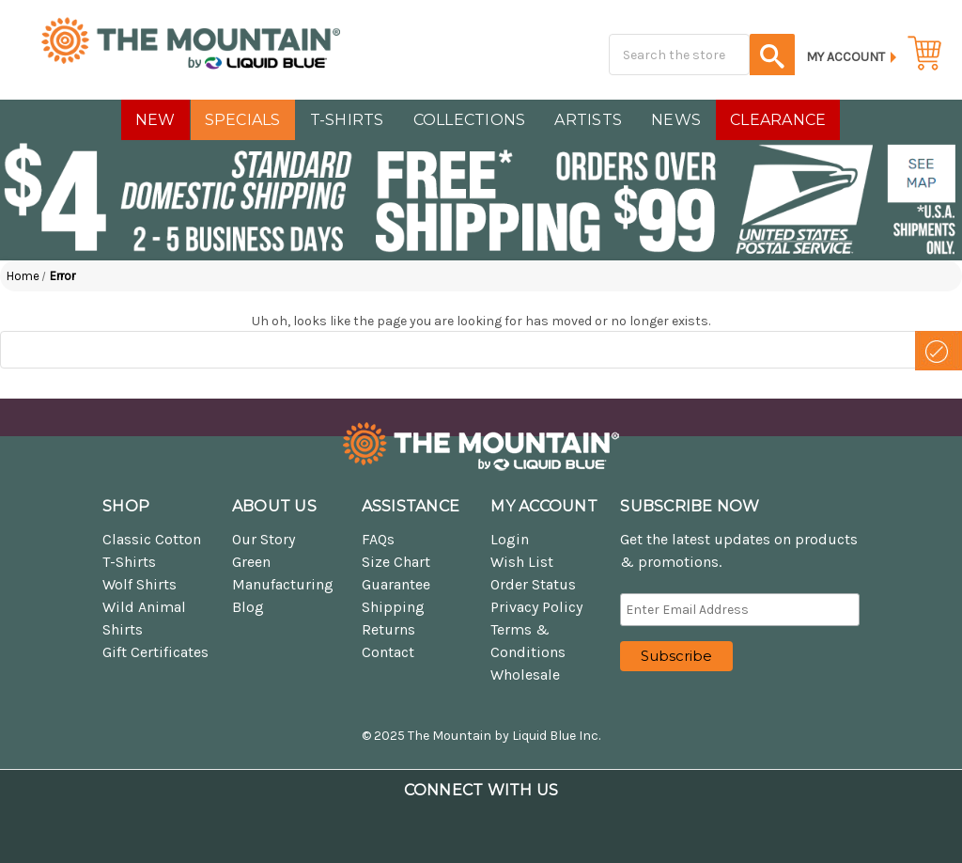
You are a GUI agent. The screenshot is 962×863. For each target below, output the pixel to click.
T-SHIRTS (347, 120)
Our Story (263, 539)
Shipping (393, 607)
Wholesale (525, 674)
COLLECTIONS (469, 120)
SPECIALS (243, 120)
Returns (388, 629)
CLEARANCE (778, 120)
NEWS (676, 120)
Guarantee (396, 584)
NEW (155, 120)
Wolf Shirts (139, 584)
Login (509, 539)
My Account (845, 57)
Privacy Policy (536, 607)
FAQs (378, 539)
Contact (388, 652)
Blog (248, 607)
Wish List (521, 562)
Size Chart (396, 562)
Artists (588, 120)
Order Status (533, 584)
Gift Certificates (155, 652)
